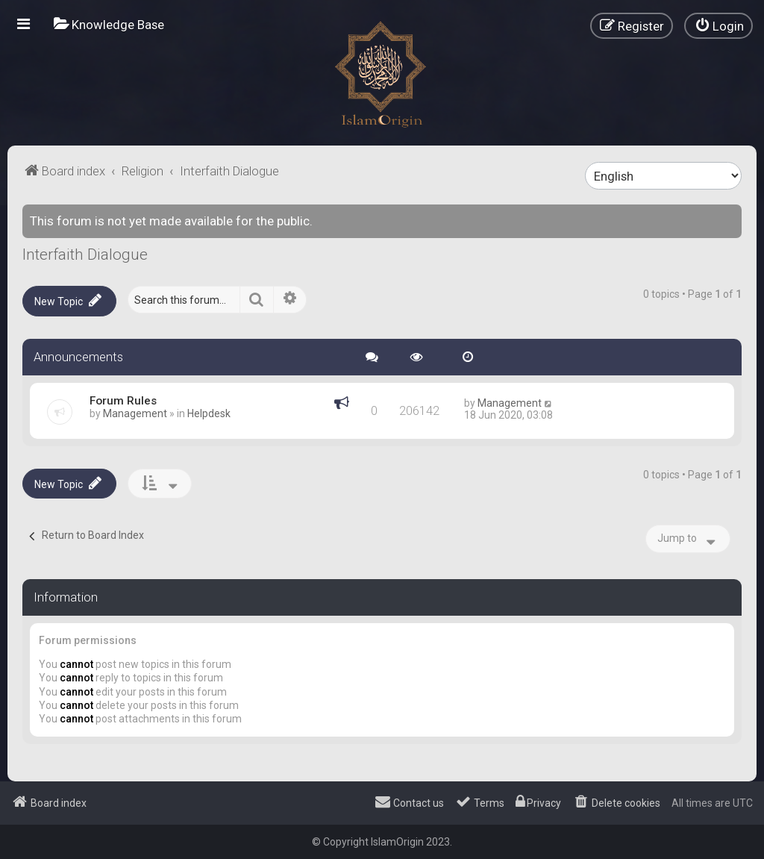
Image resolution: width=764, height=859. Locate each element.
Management (135, 413)
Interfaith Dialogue (85, 254)
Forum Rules (123, 400)
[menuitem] (109, 24)
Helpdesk (209, 413)
